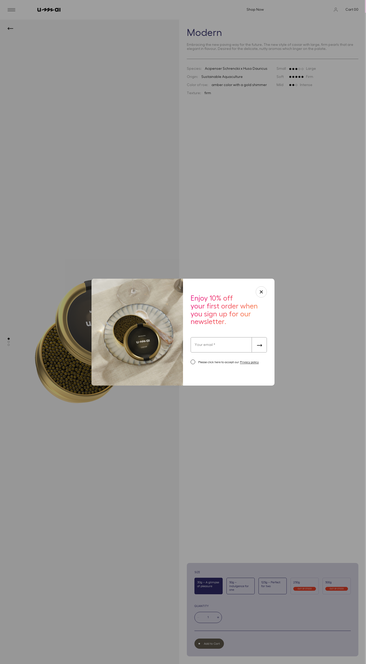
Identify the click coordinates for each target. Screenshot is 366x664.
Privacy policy (249, 362)
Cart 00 (351, 9)
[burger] (11, 9)
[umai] (93, 10)
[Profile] (336, 10)
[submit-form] (259, 344)
